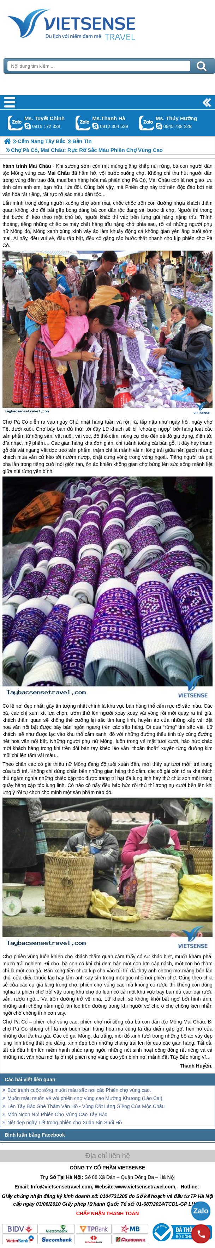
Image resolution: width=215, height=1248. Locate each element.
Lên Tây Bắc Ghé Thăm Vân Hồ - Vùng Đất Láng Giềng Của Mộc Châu (86, 1106)
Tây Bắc (179, 1057)
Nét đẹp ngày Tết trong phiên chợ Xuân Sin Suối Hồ (64, 1122)
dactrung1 (158, 126)
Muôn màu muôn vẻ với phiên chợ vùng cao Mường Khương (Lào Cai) (84, 1098)
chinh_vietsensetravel (27, 126)
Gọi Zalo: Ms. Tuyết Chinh (15, 123)
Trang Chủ (89, 23)
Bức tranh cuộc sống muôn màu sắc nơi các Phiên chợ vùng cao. (79, 1090)
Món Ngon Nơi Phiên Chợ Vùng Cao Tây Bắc (57, 1114)
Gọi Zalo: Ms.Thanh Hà (83, 123)
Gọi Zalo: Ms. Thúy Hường (147, 123)
